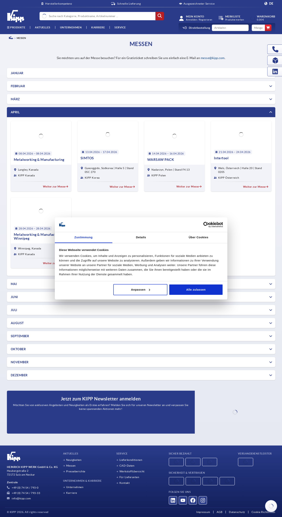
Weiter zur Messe (55, 186)
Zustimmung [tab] (83, 237)
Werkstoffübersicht (132, 471)
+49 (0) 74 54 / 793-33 (23, 493)
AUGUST (17, 323)
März (15, 99)
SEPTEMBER (20, 336)
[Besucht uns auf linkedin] (173, 500)
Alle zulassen (196, 289)
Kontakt (124, 482)
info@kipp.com (19, 498)
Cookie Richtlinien (263, 512)
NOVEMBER (20, 362)
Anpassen (140, 289)
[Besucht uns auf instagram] (203, 500)
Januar (17, 73)
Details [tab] (141, 237)
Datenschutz (237, 512)
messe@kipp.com (213, 58)
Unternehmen (71, 27)
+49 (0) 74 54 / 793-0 (23, 487)
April (15, 112)
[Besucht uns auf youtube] (183, 500)
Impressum (203, 512)
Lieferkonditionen (130, 459)
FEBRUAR (18, 86)
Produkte (16, 27)
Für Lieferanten (129, 477)
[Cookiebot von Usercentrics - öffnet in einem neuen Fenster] (206, 225)
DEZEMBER (19, 375)
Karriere (98, 27)
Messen (71, 465)
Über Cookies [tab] (198, 237)
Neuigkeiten (74, 459)
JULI (14, 310)
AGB (220, 512)
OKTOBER (18, 349)
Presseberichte (75, 471)
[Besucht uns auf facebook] (193, 500)
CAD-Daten (127, 465)
